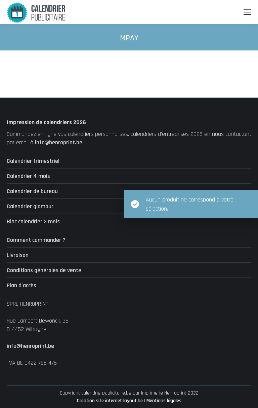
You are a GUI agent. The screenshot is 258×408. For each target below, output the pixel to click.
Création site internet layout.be (110, 401)
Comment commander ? (36, 240)
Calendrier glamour (30, 206)
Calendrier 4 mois (28, 176)
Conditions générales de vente (44, 270)
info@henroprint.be (58, 142)
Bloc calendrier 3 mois (33, 221)
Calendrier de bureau (32, 191)
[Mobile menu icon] (247, 12)
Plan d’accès (21, 285)
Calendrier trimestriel (33, 161)
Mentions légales (163, 401)
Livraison (18, 255)
